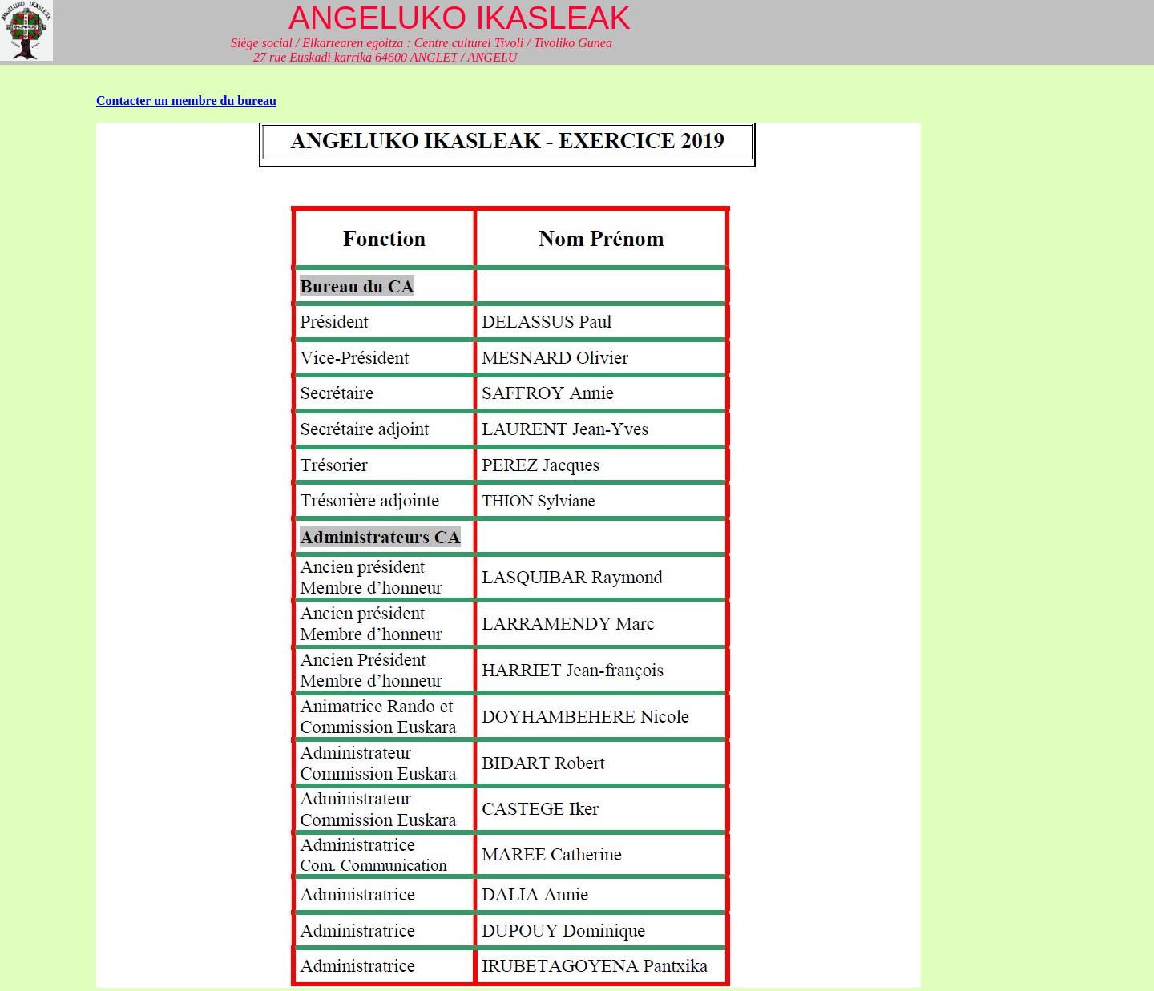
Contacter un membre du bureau (186, 100)
